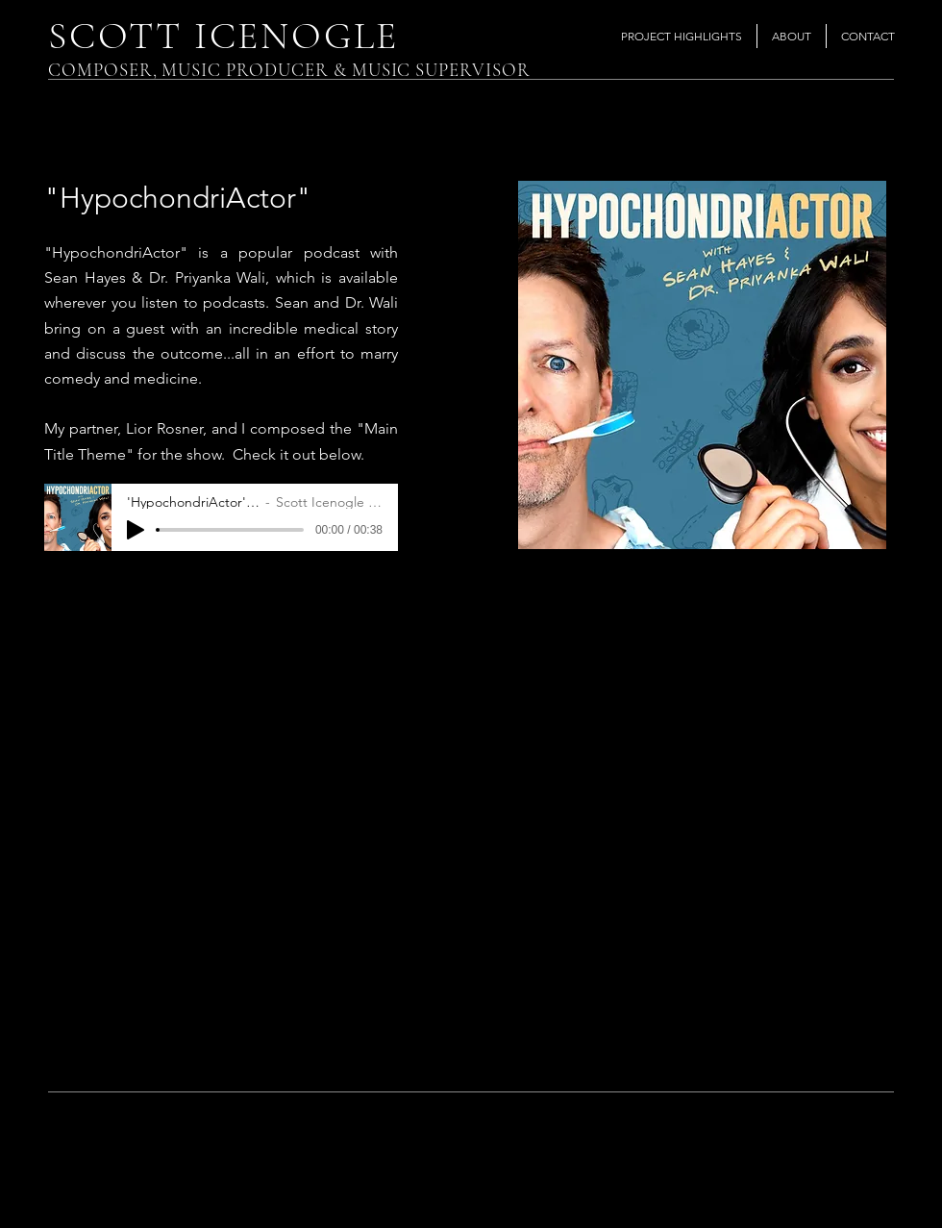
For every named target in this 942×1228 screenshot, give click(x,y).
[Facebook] (806, 1191)
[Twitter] (845, 1191)
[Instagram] (885, 1191)
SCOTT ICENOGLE (223, 36)
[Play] (135, 529)
